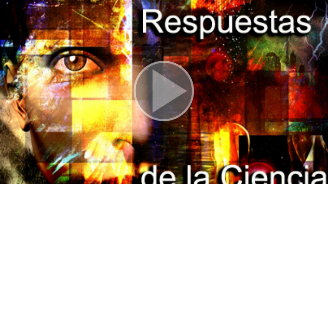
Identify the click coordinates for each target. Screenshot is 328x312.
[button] (164, 92)
